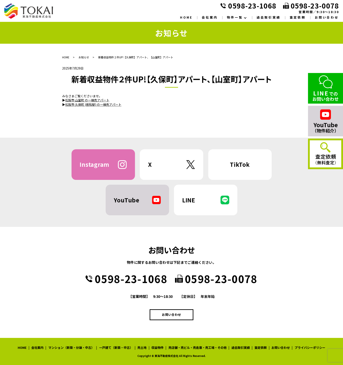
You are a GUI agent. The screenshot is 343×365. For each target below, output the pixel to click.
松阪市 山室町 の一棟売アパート (87, 100)
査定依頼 (298, 17)
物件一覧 (235, 17)
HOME (186, 17)
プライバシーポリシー (310, 347)
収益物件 (157, 347)
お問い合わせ (326, 17)
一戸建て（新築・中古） (116, 347)
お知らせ (84, 57)
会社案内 (210, 17)
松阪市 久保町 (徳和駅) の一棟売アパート (93, 104)
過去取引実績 (268, 17)
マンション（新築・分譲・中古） (71, 347)
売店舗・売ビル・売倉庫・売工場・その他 (197, 347)
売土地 (142, 347)
